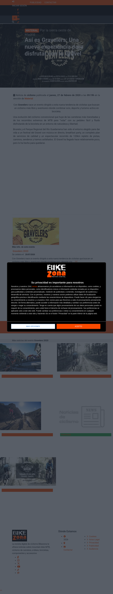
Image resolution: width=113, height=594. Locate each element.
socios (34, 286)
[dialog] (56, 297)
